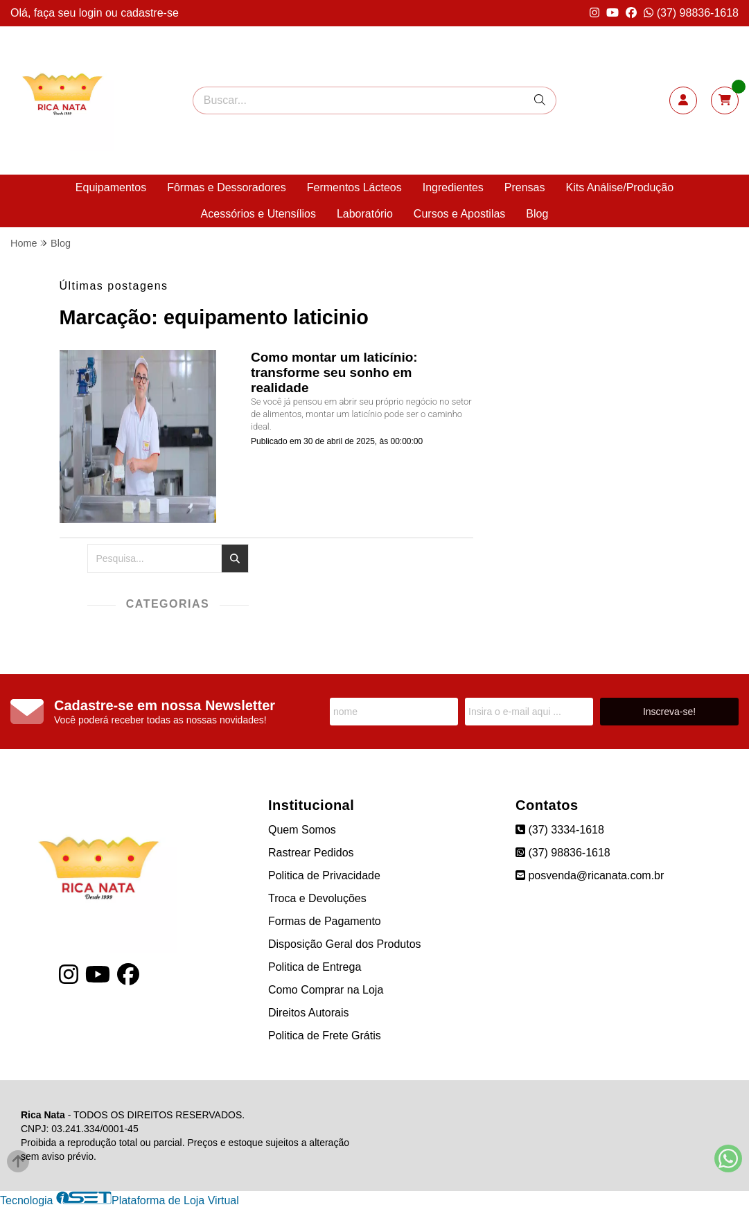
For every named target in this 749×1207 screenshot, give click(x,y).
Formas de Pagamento (324, 921)
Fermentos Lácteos (354, 187)
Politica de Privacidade (324, 875)
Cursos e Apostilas (460, 214)
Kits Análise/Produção (619, 187)
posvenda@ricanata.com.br (590, 875)
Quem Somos (302, 830)
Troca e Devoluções (317, 898)
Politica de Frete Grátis (324, 1035)
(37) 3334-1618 (560, 830)
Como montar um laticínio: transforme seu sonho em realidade (334, 372)
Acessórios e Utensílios (258, 214)
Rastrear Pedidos (311, 852)
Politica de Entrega (314, 967)
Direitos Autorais (308, 1013)
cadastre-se (150, 13)
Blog (537, 214)
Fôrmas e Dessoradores (226, 187)
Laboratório (365, 214)
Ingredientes (453, 187)
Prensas (524, 187)
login (92, 13)
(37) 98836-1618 (691, 13)
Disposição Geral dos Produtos (344, 944)
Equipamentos (111, 187)
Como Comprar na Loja (325, 990)
